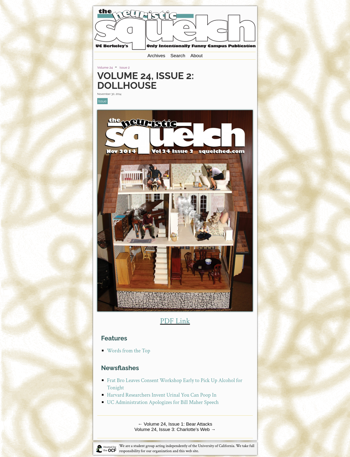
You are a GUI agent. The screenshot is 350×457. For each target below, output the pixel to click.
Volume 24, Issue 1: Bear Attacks (175, 424)
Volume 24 (105, 67)
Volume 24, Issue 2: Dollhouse (145, 80)
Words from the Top (128, 350)
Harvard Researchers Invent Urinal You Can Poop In (162, 395)
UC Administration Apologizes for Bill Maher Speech (163, 402)
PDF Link (175, 321)
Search (177, 55)
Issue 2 (125, 67)
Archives (156, 55)
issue (102, 101)
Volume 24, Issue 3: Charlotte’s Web (175, 429)
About (196, 55)
